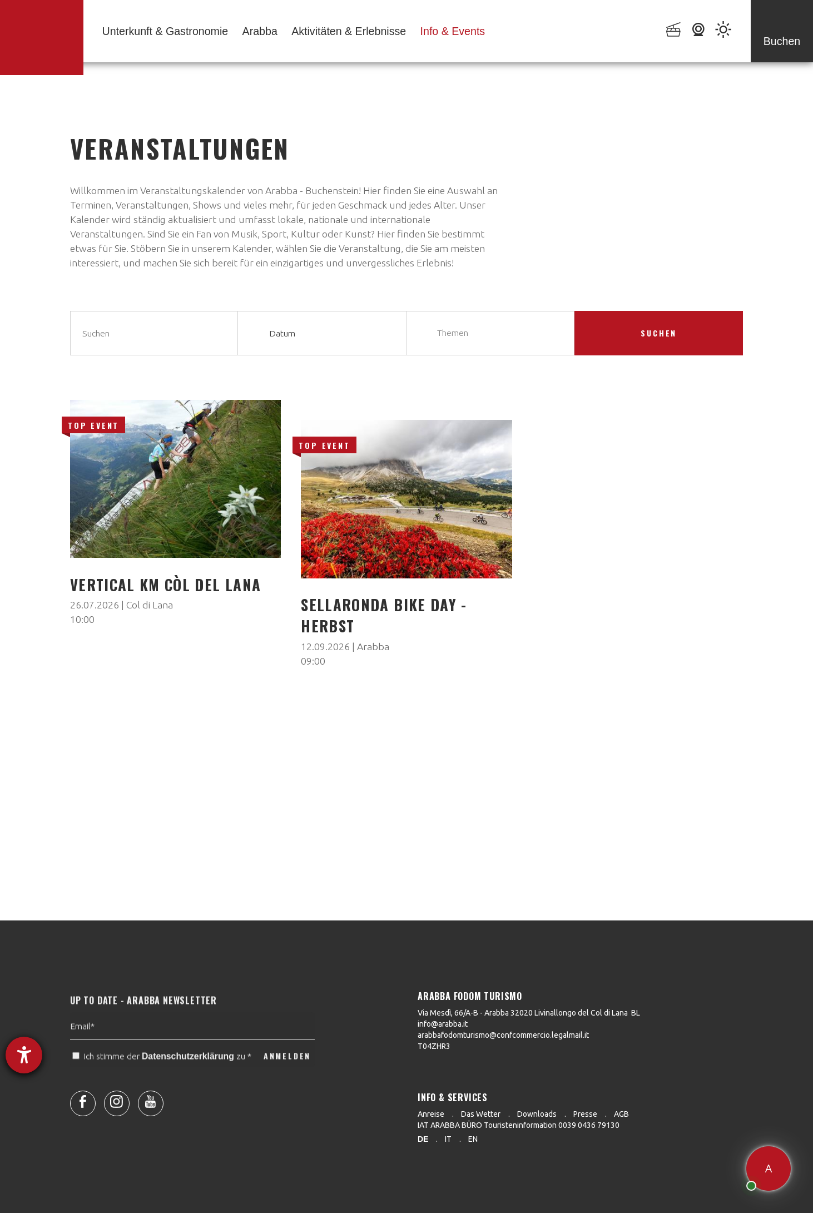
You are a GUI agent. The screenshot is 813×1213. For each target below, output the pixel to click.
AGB (621, 1114)
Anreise (431, 1114)
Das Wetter (480, 1114)
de (423, 1139)
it (448, 1139)
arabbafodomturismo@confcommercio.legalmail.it (503, 1035)
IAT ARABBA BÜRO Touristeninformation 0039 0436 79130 (518, 1125)
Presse (585, 1114)
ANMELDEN (287, 1075)
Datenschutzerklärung (188, 1075)
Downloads (537, 1114)
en (473, 1139)
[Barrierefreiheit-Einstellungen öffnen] (24, 1055)
